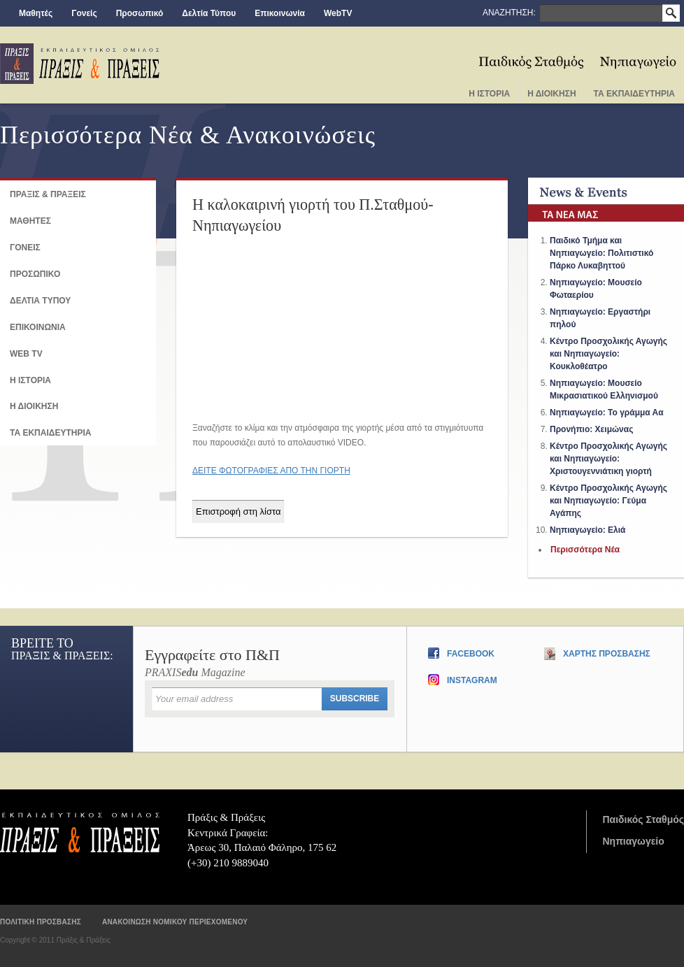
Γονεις (25, 247)
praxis (79, 63)
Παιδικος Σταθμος (532, 57)
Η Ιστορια (489, 94)
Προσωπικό (140, 13)
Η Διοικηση (551, 94)
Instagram (472, 680)
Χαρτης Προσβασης (606, 654)
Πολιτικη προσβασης (40, 922)
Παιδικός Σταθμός (643, 819)
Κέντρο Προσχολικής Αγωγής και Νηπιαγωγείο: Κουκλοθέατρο (608, 353)
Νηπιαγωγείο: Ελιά (587, 530)
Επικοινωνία (280, 13)
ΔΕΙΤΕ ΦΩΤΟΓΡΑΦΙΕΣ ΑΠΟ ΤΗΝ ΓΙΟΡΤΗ (271, 470)
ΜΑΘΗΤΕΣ (30, 221)
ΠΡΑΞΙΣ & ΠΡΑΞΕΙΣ (48, 194)
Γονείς (84, 13)
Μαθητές (35, 13)
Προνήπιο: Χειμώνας (591, 429)
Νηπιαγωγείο (633, 841)
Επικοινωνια (38, 327)
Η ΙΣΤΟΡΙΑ (30, 380)
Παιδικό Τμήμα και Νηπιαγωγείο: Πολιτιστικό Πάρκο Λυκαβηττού (601, 253)
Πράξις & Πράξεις (79, 832)
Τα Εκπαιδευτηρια (634, 94)
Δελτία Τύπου (209, 13)
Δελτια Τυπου (40, 301)
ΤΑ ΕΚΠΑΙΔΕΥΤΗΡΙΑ (50, 433)
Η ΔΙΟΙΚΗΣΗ (34, 406)
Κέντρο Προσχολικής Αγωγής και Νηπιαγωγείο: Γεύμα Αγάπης (608, 500)
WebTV (338, 13)
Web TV (26, 354)
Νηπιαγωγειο (637, 57)
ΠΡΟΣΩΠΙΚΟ (35, 274)
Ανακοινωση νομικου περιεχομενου (175, 922)
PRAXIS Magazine (270, 662)
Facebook (470, 654)
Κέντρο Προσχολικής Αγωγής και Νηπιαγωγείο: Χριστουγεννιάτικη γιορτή (608, 458)
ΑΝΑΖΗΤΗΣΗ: (509, 12)
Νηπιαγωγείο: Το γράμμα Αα (607, 412)
